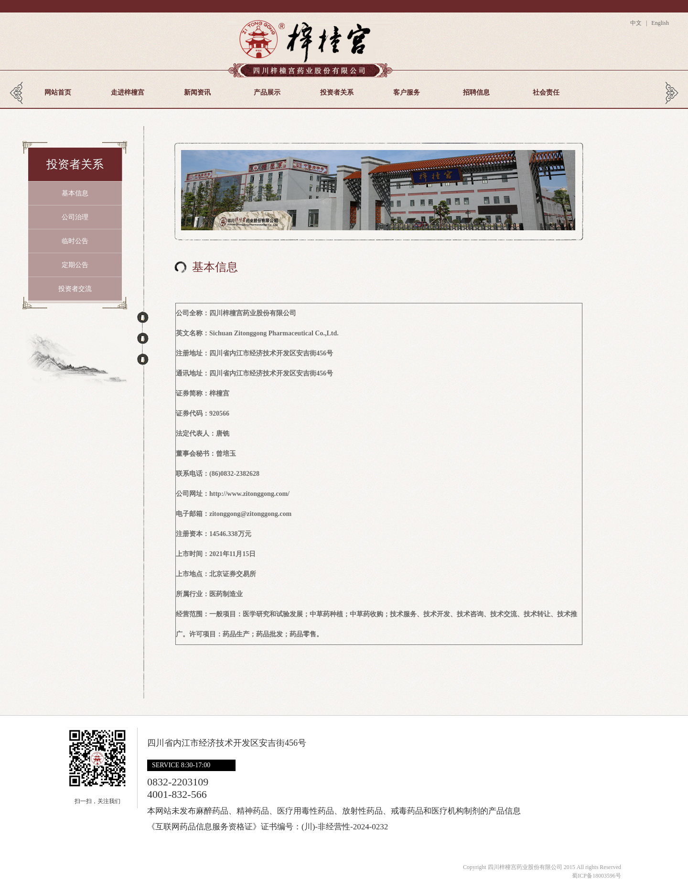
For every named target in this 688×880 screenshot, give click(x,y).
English (659, 23)
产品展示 (267, 92)
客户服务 (406, 92)
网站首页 (57, 92)
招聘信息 (476, 92)
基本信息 (75, 193)
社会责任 (546, 92)
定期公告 (75, 264)
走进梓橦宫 (127, 92)
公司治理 (75, 217)
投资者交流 (75, 288)
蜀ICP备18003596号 (596, 875)
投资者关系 (337, 92)
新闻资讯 (197, 92)
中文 (637, 23)
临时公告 (75, 241)
